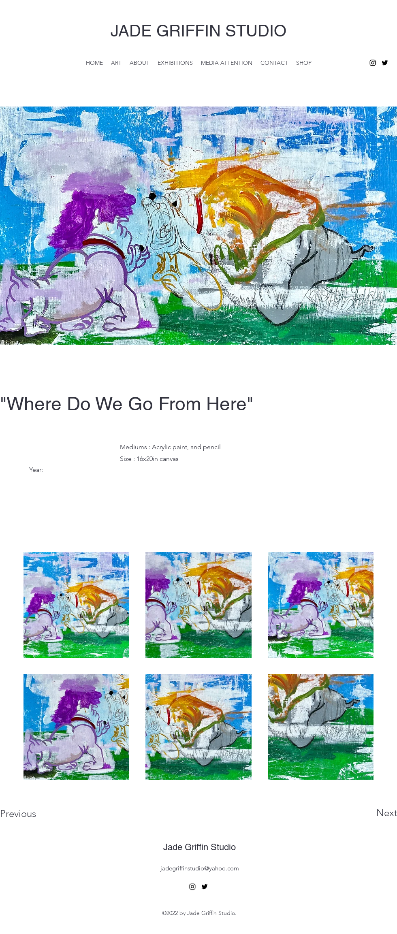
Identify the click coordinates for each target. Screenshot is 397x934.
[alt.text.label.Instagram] (373, 63)
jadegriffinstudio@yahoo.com (199, 868)
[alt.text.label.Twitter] (385, 63)
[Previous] (29, 814)
